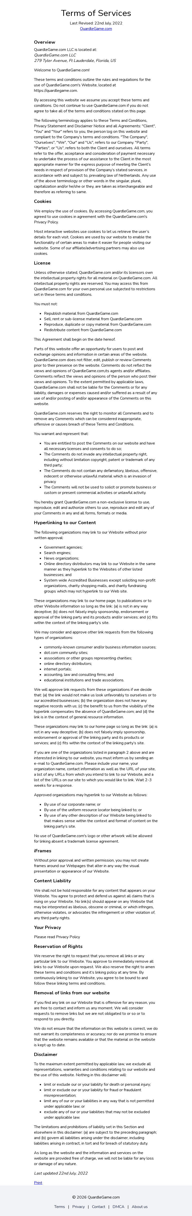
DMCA (118, 1207)
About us (140, 1207)
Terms (59, 1207)
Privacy (78, 1207)
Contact (98, 1207)
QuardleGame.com (96, 28)
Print (38, 1183)
